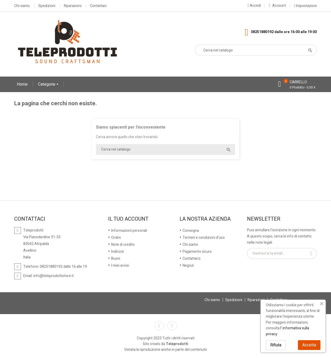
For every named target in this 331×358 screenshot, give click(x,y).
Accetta (309, 345)
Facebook (159, 325)
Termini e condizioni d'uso (203, 237)
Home (22, 84)
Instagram (172, 325)
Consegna (190, 230)
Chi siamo (22, 6)
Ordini (115, 237)
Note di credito (122, 244)
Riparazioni (72, 6)
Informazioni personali (128, 230)
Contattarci (191, 258)
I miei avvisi (119, 265)
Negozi (188, 265)
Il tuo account (128, 219)
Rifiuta (275, 345)
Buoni (115, 258)
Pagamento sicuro (197, 251)
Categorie (47, 84)
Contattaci (98, 6)
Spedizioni (46, 6)
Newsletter (263, 219)
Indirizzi (117, 251)
